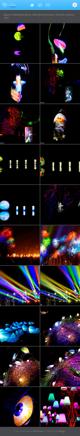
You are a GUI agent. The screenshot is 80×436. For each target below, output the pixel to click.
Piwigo (61, 431)
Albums (7, 14)
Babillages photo (22, 14)
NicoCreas (38, 431)
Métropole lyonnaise (43, 14)
